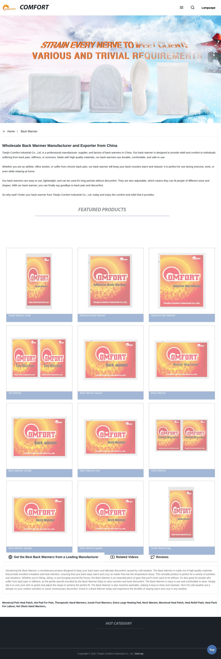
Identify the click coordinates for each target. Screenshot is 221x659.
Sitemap (139, 653)
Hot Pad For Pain (44, 602)
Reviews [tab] (160, 557)
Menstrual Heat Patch (171, 602)
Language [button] (208, 7)
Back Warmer (29, 131)
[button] (181, 7)
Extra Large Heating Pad (127, 602)
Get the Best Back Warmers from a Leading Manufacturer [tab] (53, 557)
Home (11, 131)
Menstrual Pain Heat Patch (17, 602)
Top (212, 649)
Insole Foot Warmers (100, 602)
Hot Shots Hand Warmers (30, 606)
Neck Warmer (150, 602)
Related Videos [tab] (124, 557)
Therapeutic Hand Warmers (70, 602)
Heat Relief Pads (194, 602)
